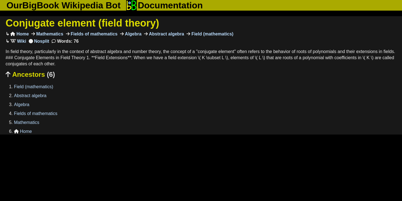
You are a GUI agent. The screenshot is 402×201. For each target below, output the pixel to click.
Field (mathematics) (211, 34)
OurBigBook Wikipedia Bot (63, 5)
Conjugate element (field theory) (82, 23)
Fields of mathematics (94, 34)
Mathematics (49, 34)
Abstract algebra (166, 34)
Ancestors (30, 74)
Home (19, 34)
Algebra (133, 34)
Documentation (164, 5)
